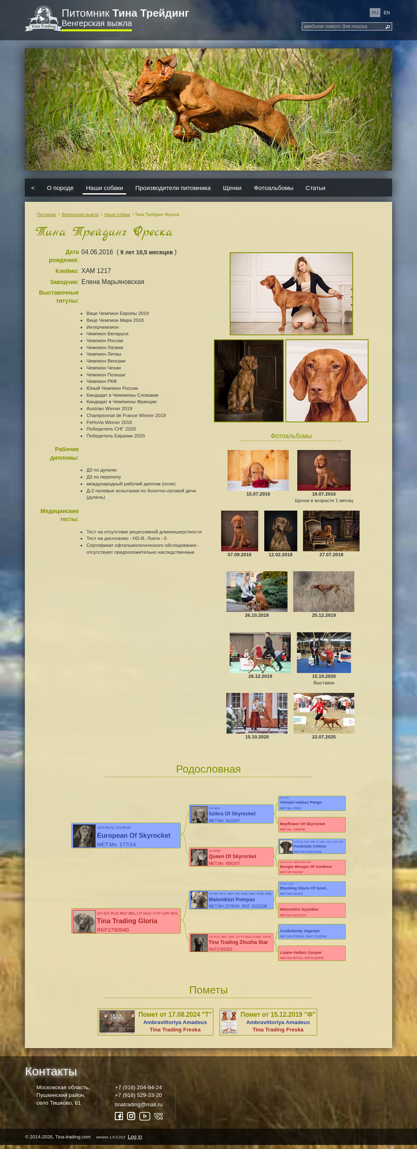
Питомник (125, 13)
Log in (135, 1140)
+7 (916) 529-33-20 (138, 1099)
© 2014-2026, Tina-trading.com (84, 1140)
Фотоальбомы (273, 187)
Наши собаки (104, 187)
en (387, 12)
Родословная (208, 769)
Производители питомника (173, 187)
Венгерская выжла (96, 23)
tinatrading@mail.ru (138, 1108)
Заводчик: (64, 282)
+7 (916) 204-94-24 (138, 1091)
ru (375, 12)
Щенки (232, 187)
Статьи (316, 187)
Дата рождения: (64, 256)
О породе (60, 187)
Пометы (208, 993)
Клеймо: (67, 271)
